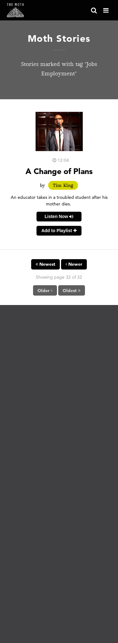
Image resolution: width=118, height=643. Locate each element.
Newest (45, 264)
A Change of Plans (59, 171)
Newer (73, 264)
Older (45, 290)
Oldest (72, 290)
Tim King (63, 185)
